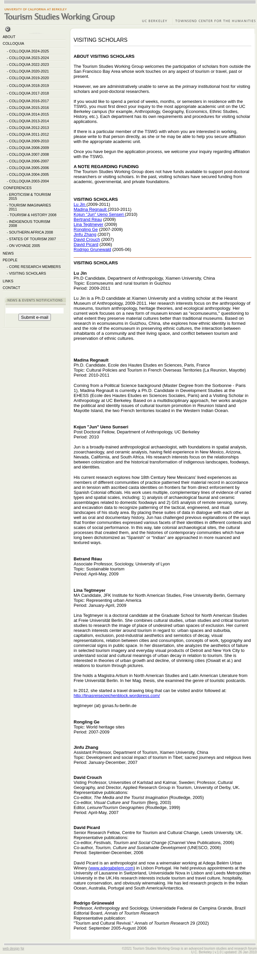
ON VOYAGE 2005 (24, 246)
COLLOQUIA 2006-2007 (29, 161)
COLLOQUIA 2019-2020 (29, 78)
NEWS (8, 253)
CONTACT (11, 288)
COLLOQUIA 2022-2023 (29, 64)
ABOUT (9, 37)
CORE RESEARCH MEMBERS (35, 267)
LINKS (8, 281)
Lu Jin (80, 204)
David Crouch (87, 239)
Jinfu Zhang (85, 234)
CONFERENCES (17, 188)
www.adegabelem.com (112, 867)
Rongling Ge (86, 229)
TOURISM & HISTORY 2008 (33, 215)
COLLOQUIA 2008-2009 (29, 148)
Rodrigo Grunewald (92, 249)
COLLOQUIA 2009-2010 (29, 141)
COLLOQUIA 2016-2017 (29, 101)
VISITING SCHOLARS (27, 273)
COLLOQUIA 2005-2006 (29, 168)
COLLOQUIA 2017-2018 (29, 93)
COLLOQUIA (13, 43)
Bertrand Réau (88, 219)
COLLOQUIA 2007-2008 (29, 154)
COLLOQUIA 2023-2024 (29, 58)
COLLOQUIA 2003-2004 (29, 181)
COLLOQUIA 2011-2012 (29, 134)
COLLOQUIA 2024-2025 (29, 51)
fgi (22, 948)
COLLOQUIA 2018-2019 (29, 86)
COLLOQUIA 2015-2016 (29, 108)
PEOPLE (10, 260)
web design (11, 948)
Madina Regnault (91, 209)
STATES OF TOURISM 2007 (32, 239)
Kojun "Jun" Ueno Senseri (99, 214)
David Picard (86, 244)
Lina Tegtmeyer (88, 224)
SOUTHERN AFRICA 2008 (31, 232)
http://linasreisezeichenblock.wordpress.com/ (117, 695)
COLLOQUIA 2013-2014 (29, 121)
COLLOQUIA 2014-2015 (29, 114)
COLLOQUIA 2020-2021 (29, 71)
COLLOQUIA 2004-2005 (29, 174)
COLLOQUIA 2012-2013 (29, 128)
